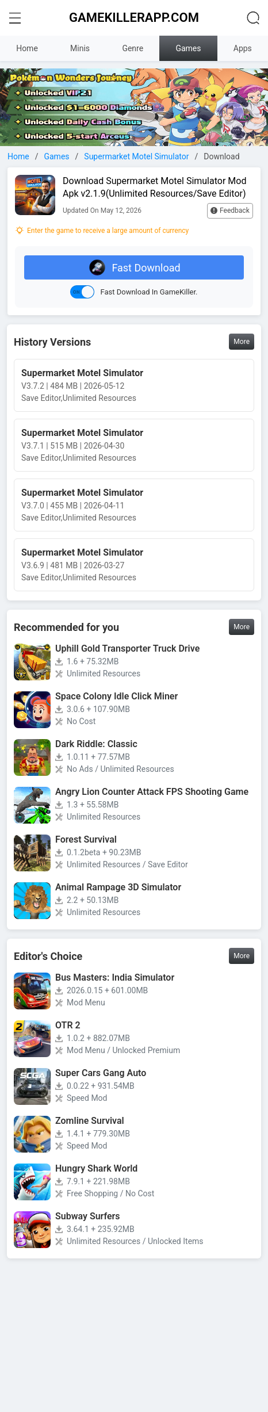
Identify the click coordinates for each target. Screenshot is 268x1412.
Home (27, 48)
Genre (132, 48)
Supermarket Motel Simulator (136, 156)
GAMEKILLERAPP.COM (134, 17)
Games (188, 48)
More (241, 342)
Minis (80, 48)
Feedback (230, 210)
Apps (242, 48)
